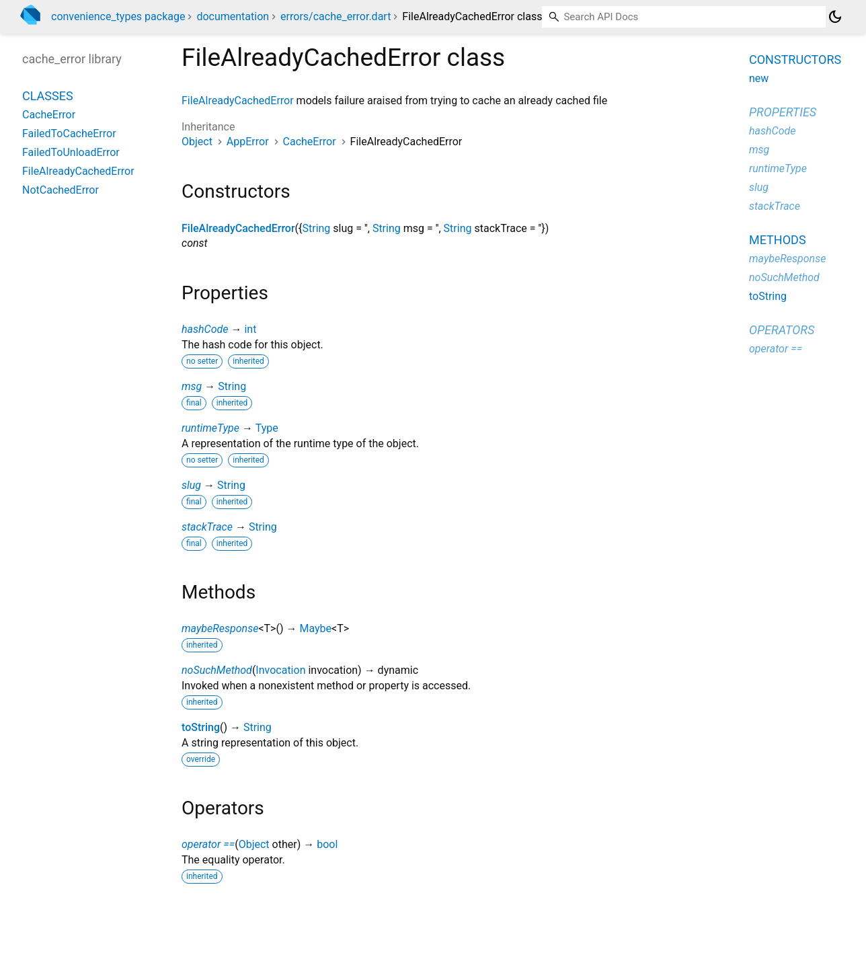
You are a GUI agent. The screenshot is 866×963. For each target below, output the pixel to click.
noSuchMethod (217, 670)
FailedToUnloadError (71, 152)
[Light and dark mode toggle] (835, 17)
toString (201, 727)
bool (327, 844)
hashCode (205, 329)
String (316, 228)
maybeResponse (220, 628)
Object (197, 141)
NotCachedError (60, 190)
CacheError (309, 141)
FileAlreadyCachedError (238, 100)
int (250, 329)
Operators (781, 330)
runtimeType (210, 428)
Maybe (315, 628)
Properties (782, 112)
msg (192, 386)
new (759, 78)
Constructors (795, 59)
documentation (232, 16)
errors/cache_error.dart (335, 16)
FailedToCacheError (69, 133)
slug (191, 485)
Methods (777, 240)
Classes (47, 96)
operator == (208, 844)
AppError (248, 141)
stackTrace (207, 527)
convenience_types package (118, 16)
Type (266, 428)
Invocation (280, 670)
